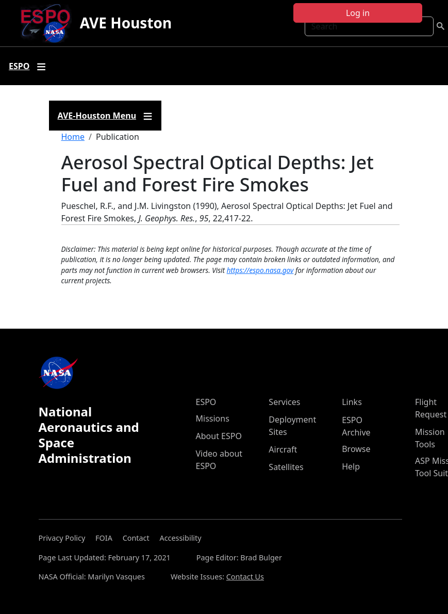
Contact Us (245, 576)
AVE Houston (126, 23)
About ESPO (219, 436)
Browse (356, 449)
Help (351, 466)
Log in (358, 13)
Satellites (286, 467)
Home (73, 136)
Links (352, 402)
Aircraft (283, 449)
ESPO (206, 402)
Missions (212, 418)
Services (284, 402)
